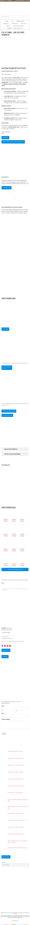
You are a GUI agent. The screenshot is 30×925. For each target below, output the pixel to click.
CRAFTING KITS (6, 23)
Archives (3, 862)
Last (16, 710)
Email (3, 713)
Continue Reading (6, 520)
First (2, 710)
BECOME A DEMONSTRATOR (18, 26)
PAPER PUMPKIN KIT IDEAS (17, 588)
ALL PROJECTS (9, 588)
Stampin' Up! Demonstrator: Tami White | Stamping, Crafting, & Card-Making (15, 8)
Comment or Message (6, 719)
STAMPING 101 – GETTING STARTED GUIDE (15, 28)
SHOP (12, 21)
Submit (4, 733)
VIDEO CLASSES (24, 23)
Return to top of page (15, 920)
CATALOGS (8, 26)
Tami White (10, 37)
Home (6, 21)
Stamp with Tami (11, 912)
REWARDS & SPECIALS (21, 21)
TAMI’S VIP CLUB (15, 23)
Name (3, 706)
